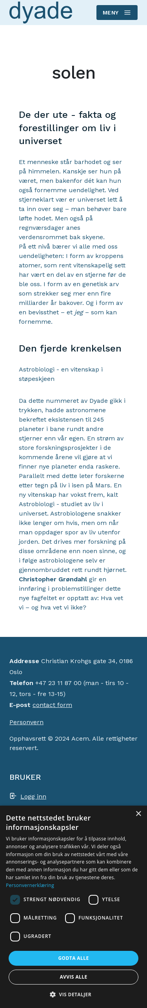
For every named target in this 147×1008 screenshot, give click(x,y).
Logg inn (33, 796)
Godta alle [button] (73, 958)
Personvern (26, 722)
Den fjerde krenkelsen (70, 348)
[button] (73, 994)
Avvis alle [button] (73, 977)
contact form (52, 705)
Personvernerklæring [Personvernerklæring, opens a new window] (30, 885)
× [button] (138, 814)
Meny (117, 12)
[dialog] (73, 907)
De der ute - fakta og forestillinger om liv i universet (67, 127)
